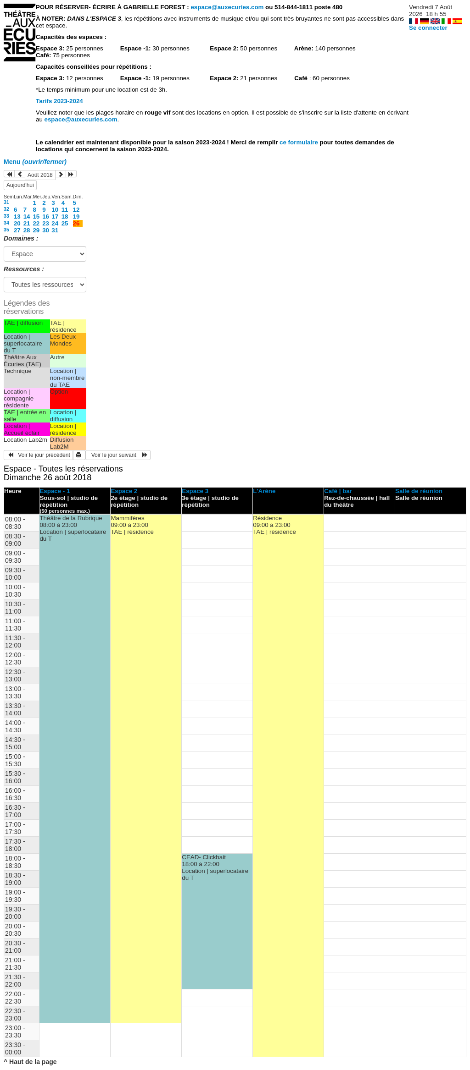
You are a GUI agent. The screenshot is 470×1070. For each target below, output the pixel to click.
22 (36, 223)
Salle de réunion (418, 491)
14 (26, 216)
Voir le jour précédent (38, 455)
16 (45, 216)
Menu (35, 161)
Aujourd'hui (20, 185)
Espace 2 (124, 491)
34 (6, 222)
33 (6, 216)
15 (36, 216)
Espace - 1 (54, 491)
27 (17, 230)
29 (36, 230)
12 (76, 209)
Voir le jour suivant (118, 455)
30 (45, 230)
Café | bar (338, 491)
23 (45, 223)
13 (17, 216)
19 (76, 216)
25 (65, 223)
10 (54, 209)
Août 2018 (40, 175)
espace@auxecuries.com (226, 7)
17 (54, 216)
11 (65, 209)
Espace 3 (195, 491)
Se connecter (428, 27)
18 (65, 216)
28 (26, 230)
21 (26, 223)
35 (6, 229)
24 (54, 223)
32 (6, 209)
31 (6, 202)
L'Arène (264, 491)
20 (17, 223)
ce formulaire (299, 142)
